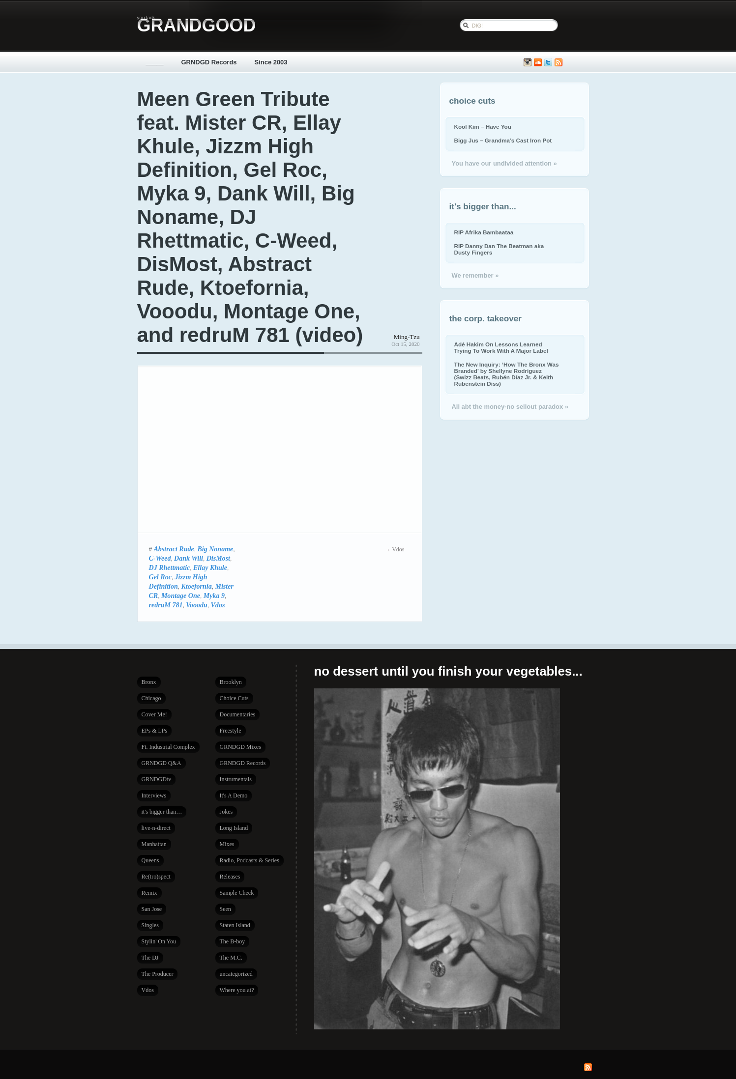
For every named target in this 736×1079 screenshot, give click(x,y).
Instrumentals (236, 779)
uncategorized (236, 973)
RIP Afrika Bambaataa (484, 232)
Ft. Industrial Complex (168, 746)
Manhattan (154, 844)
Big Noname (215, 549)
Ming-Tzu (407, 337)
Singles (150, 925)
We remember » (475, 275)
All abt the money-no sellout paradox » (510, 406)
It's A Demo (234, 795)
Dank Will (188, 558)
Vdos (218, 605)
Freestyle (230, 730)
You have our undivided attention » (504, 163)
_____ (155, 62)
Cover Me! (154, 714)
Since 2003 (271, 62)
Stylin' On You (159, 941)
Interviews (154, 795)
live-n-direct (156, 827)
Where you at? (237, 990)
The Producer (158, 973)
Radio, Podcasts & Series (249, 860)
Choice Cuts (234, 698)
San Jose (152, 909)
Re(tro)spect (156, 876)
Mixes (227, 844)
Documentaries (238, 714)
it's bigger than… (162, 811)
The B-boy (232, 941)
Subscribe (558, 62)
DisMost (218, 558)
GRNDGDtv (157, 779)
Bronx (149, 682)
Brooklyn (231, 682)
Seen (225, 909)
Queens (150, 860)
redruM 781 (166, 605)
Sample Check (237, 892)
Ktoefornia (196, 586)
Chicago (151, 698)
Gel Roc (160, 577)
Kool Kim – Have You (482, 126)
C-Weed (160, 558)
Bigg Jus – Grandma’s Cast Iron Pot (503, 140)
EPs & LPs (155, 730)
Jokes (226, 811)
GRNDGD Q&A (161, 763)
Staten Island (235, 925)
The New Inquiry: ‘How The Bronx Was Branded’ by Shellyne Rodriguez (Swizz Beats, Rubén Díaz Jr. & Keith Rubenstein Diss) (506, 374)
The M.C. (231, 957)
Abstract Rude (174, 549)
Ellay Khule (210, 567)
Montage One (180, 595)
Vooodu (196, 605)
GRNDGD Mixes (240, 746)
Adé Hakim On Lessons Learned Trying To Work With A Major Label (501, 347)
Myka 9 (214, 595)
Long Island (234, 827)
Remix (149, 892)
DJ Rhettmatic (169, 567)
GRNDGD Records (209, 62)
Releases (230, 876)
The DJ (150, 957)
